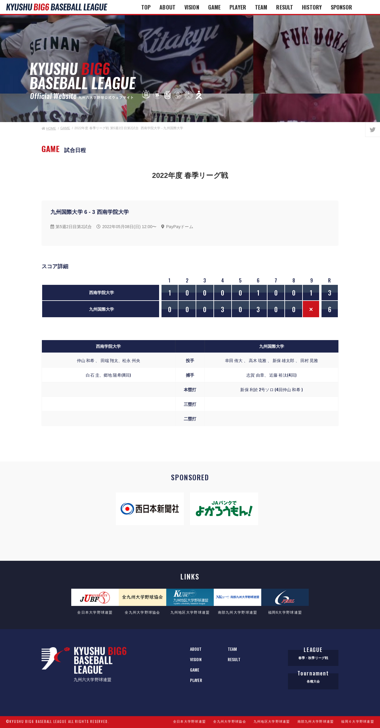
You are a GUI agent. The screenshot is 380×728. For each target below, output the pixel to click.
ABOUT (167, 7)
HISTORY (312, 7)
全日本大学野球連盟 (189, 721)
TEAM (261, 7)
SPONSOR (341, 7)
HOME (49, 128)
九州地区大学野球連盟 (272, 721)
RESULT (284, 7)
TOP (146, 7)
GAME (214, 7)
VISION (191, 7)
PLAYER (237, 7)
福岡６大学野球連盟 (357, 721)
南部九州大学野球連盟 (315, 721)
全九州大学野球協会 (229, 721)
